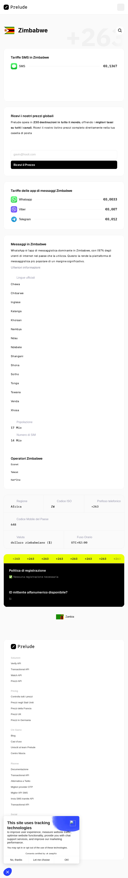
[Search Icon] (119, 30)
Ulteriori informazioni (25, 267)
